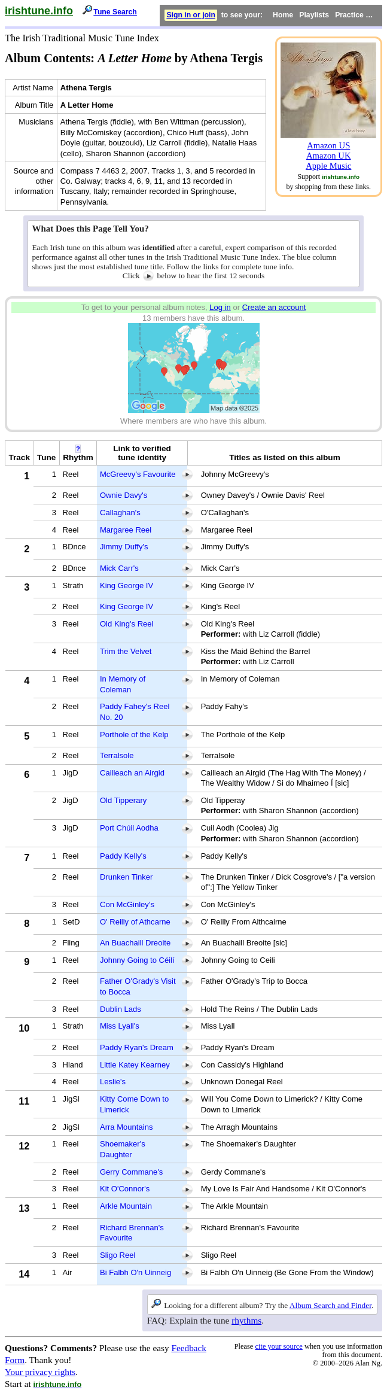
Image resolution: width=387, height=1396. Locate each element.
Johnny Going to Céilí (137, 960)
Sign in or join (190, 15)
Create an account (274, 307)
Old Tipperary (123, 800)
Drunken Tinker (126, 876)
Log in (220, 307)
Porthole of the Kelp (134, 734)
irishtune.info (39, 11)
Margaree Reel (125, 529)
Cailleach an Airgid (132, 772)
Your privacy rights (40, 1372)
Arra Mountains (126, 1127)
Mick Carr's (119, 568)
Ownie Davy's (123, 495)
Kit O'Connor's (125, 1188)
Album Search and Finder (330, 1305)
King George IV (126, 585)
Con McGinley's (127, 904)
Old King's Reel (127, 623)
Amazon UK (328, 155)
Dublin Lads (120, 1009)
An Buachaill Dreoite (135, 942)
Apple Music (328, 166)
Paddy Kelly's (123, 855)
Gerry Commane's (131, 1171)
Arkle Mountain (126, 1206)
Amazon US (328, 145)
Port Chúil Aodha (129, 827)
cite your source (278, 1346)
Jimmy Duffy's (124, 546)
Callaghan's (120, 512)
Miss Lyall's (119, 1025)
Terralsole (117, 755)
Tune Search (115, 12)
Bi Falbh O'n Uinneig (135, 1272)
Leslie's (113, 1081)
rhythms (246, 1320)
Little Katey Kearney (135, 1064)
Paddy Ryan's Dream (136, 1047)
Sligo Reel (117, 1255)
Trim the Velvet (126, 651)
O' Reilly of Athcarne (135, 921)
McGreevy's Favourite (137, 474)
